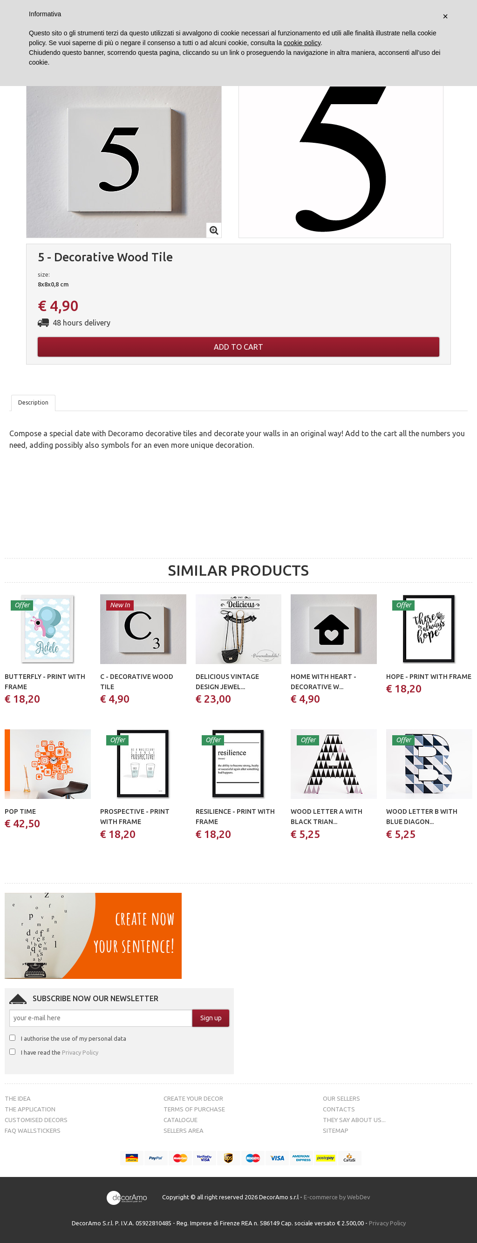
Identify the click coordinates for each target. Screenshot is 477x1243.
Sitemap (335, 1130)
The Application (30, 1109)
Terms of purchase (194, 1109)
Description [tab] (33, 402)
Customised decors (36, 1120)
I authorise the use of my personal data (73, 1038)
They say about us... (354, 1120)
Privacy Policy (80, 1052)
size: (44, 274)
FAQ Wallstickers (33, 1130)
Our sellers (341, 1098)
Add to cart (238, 347)
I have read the (59, 1052)
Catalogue (181, 1120)
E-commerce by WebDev (337, 1197)
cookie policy (302, 43)
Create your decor (193, 1098)
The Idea (18, 1098)
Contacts (339, 1109)
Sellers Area (184, 1130)
